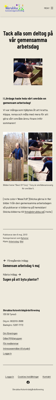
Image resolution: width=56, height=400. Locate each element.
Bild (21, 241)
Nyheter (25, 238)
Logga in (7, 353)
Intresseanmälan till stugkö (16, 348)
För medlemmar (11, 343)
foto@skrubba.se (34, 211)
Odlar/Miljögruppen (12, 338)
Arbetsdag (14, 241)
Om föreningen (10, 333)
